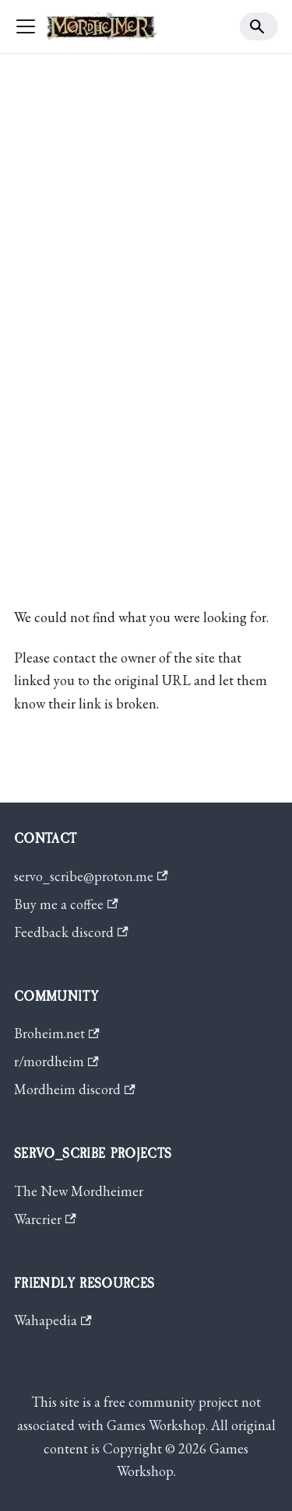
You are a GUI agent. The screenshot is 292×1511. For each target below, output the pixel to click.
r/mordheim (56, 1061)
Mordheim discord (74, 1089)
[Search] (259, 26)
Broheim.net (57, 1033)
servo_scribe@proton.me (91, 876)
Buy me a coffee (66, 904)
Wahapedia (53, 1320)
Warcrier (45, 1219)
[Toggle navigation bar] (25, 26)
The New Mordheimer (78, 1191)
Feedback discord (71, 932)
